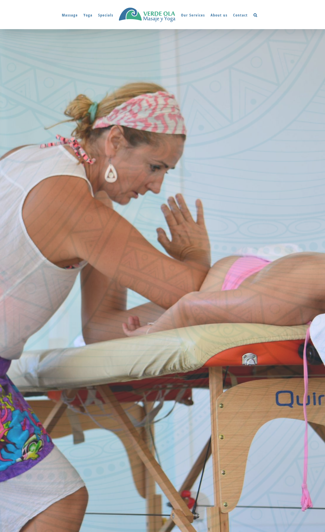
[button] (255, 14)
